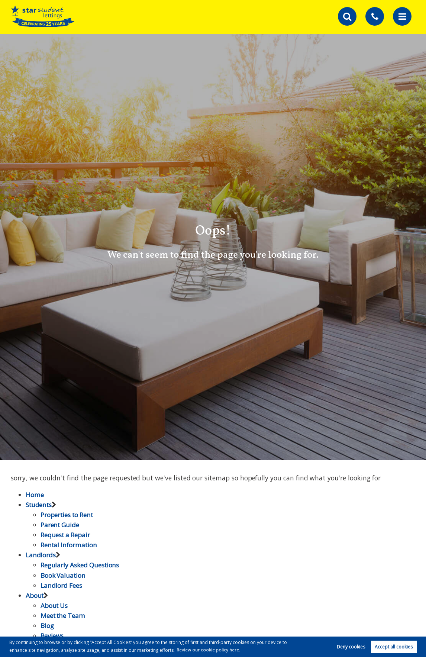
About (35, 595)
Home (35, 494)
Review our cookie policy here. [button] (209, 649)
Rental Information (70, 544)
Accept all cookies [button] (394, 646)
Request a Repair (66, 534)
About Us (55, 605)
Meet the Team (64, 615)
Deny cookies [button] (351, 646)
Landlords (41, 554)
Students (40, 504)
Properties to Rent (68, 514)
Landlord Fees (62, 585)
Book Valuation (64, 575)
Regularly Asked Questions (81, 564)
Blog (47, 625)
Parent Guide (60, 524)
